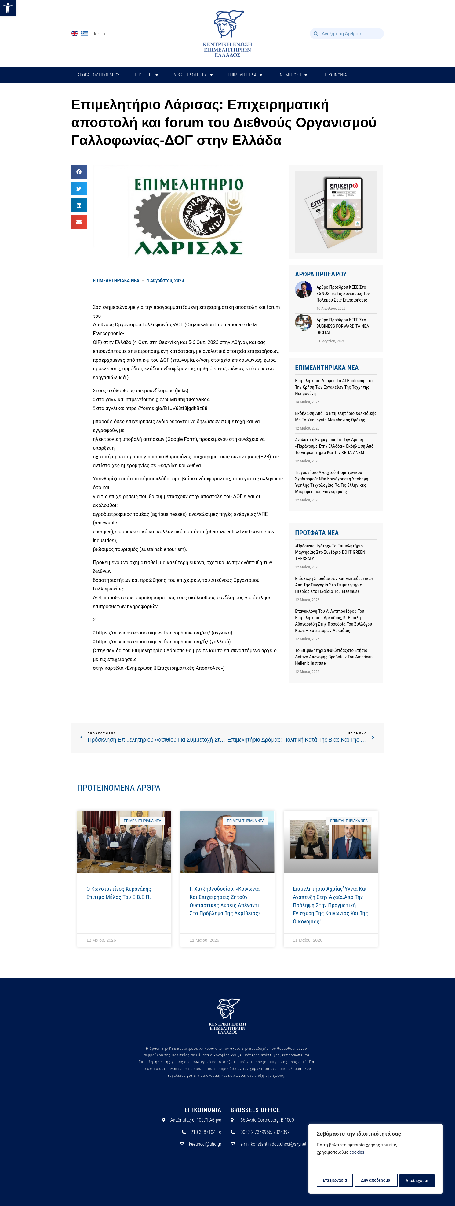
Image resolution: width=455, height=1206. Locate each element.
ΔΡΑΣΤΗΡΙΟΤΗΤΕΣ (193, 75)
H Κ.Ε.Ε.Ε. (146, 75)
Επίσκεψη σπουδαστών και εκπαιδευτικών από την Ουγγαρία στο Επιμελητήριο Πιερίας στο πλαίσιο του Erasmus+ (334, 585)
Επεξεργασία (334, 1180)
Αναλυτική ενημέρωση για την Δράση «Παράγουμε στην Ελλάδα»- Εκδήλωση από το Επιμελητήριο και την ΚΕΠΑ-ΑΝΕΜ (334, 446)
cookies (357, 1153)
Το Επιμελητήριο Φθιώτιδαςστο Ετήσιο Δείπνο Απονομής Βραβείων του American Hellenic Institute (334, 657)
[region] (375, 1159)
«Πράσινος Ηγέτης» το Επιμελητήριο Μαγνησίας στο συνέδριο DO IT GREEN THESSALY (330, 552)
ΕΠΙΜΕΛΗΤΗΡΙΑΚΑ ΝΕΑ (116, 280)
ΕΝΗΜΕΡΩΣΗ (292, 75)
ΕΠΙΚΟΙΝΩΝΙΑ (334, 75)
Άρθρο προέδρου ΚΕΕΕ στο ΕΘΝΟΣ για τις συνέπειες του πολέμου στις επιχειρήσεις (343, 293)
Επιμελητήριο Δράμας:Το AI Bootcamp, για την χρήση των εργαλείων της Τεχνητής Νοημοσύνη (334, 387)
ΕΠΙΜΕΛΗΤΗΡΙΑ (245, 75)
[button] (8, 8)
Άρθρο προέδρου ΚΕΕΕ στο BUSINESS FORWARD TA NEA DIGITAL (342, 326)
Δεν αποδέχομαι (376, 1180)
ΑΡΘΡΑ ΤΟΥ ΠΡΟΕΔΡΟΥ (98, 75)
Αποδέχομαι (417, 1180)
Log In (99, 34)
